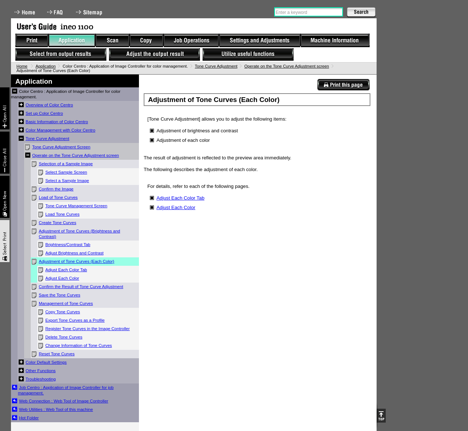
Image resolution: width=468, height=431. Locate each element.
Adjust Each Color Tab (66, 270)
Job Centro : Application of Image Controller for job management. (66, 390)
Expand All (5, 108)
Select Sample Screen (66, 172)
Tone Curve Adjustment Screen (61, 147)
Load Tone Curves (62, 214)
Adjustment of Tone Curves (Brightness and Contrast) (79, 234)
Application (45, 66)
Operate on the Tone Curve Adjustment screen (286, 66)
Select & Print (5, 241)
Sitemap (89, 12)
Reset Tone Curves (57, 354)
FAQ (56, 12)
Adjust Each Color (62, 278)
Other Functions (41, 370)
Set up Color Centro (44, 113)
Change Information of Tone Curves (78, 345)
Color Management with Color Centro (60, 130)
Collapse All (5, 153)
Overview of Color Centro (49, 105)
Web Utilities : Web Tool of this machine (56, 409)
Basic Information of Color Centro (57, 122)
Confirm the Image (56, 189)
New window (5, 197)
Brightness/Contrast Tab (67, 244)
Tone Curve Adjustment (216, 66)
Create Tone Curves (57, 222)
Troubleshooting (41, 379)
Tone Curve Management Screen (76, 206)
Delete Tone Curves (63, 337)
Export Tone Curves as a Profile (75, 320)
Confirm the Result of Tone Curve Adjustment (81, 286)
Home (25, 12)
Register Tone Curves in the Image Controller (87, 328)
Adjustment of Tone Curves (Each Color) (76, 261)
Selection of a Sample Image (66, 164)
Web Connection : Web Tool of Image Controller (63, 401)
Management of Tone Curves (66, 303)
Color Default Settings (46, 362)
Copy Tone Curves (62, 312)
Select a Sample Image (67, 180)
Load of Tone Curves (58, 197)
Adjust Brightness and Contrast (74, 253)
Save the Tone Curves (59, 295)
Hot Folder (29, 418)
